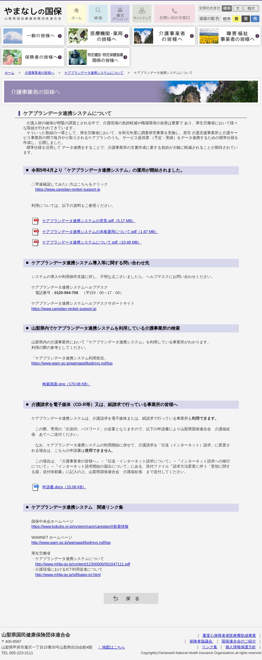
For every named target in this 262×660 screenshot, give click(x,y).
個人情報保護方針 (240, 647)
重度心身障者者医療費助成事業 (229, 635)
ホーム (9, 73)
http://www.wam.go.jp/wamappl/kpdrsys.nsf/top (71, 542)
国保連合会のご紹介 (239, 641)
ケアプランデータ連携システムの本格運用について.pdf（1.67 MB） (100, 231)
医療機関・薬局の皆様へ (98, 36)
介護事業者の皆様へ (163, 36)
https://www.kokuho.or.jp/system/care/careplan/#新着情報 (80, 526)
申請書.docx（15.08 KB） (64, 487)
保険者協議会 (201, 641)
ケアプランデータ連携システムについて (93, 73)
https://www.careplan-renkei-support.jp (67, 189)
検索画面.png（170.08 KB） (66, 384)
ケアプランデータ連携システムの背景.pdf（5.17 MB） (89, 221)
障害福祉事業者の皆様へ (229, 36)
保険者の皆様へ (32, 57)
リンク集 (209, 647)
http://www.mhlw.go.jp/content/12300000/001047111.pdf (82, 564)
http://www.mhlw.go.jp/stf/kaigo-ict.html (68, 575)
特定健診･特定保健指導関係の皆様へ (98, 57)
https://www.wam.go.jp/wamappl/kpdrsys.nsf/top (71, 363)
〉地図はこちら (111, 647)
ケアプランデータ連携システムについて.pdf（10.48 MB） (91, 242)
